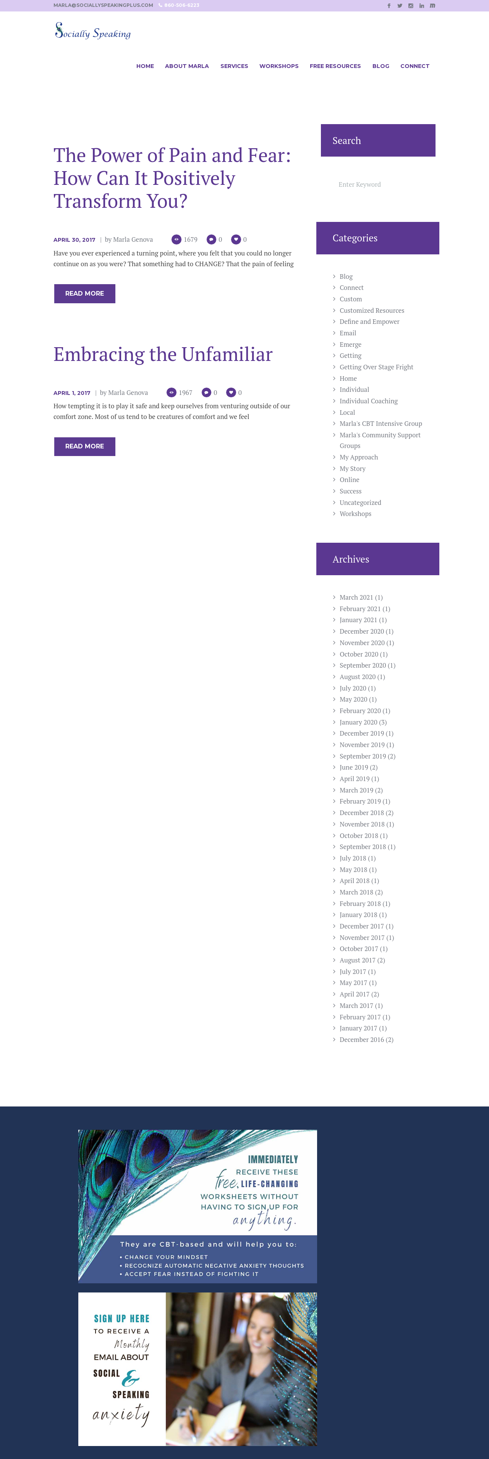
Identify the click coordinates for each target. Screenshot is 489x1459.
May (353, 699)
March (356, 597)
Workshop (173, 1314)
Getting (350, 355)
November (362, 642)
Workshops (355, 513)
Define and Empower (369, 321)
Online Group (178, 1336)
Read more (89, 294)
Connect (352, 287)
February (360, 608)
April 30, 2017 (74, 239)
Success (350, 491)
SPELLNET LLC (293, 1435)
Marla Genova (133, 239)
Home (348, 378)
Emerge (350, 344)
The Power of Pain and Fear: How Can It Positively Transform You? (172, 177)
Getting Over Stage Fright (376, 366)
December (362, 631)
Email (348, 332)
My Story (353, 468)
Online (349, 479)
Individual (354, 389)
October (359, 654)
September (363, 665)
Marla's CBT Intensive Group (381, 423)
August (358, 676)
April (354, 778)
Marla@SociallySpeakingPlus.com (299, 1336)
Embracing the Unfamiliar (163, 354)
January (358, 619)
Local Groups (178, 1348)
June (354, 767)
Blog (346, 276)
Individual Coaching (369, 400)
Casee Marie (384, 1435)
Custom (351, 298)
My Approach (359, 457)
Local (347, 412)
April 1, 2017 (72, 394)
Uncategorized (360, 502)
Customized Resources (372, 310)
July (353, 688)
